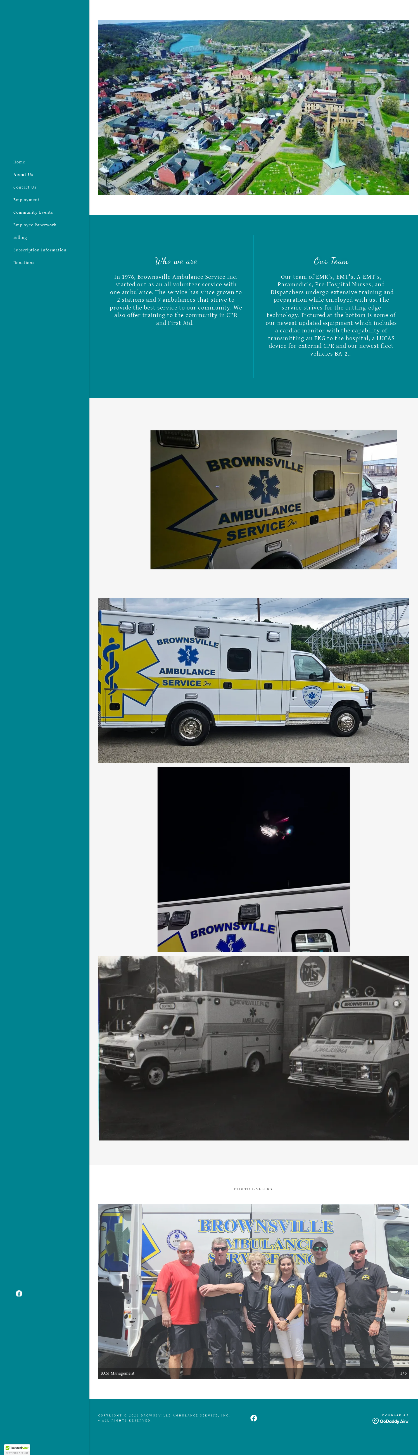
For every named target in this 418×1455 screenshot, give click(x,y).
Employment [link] (26, 200)
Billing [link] (20, 237)
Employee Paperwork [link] (34, 225)
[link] (19, 1293)
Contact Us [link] (24, 187)
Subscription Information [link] (39, 250)
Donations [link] (23, 262)
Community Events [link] (33, 212)
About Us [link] (23, 174)
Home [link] (19, 162)
